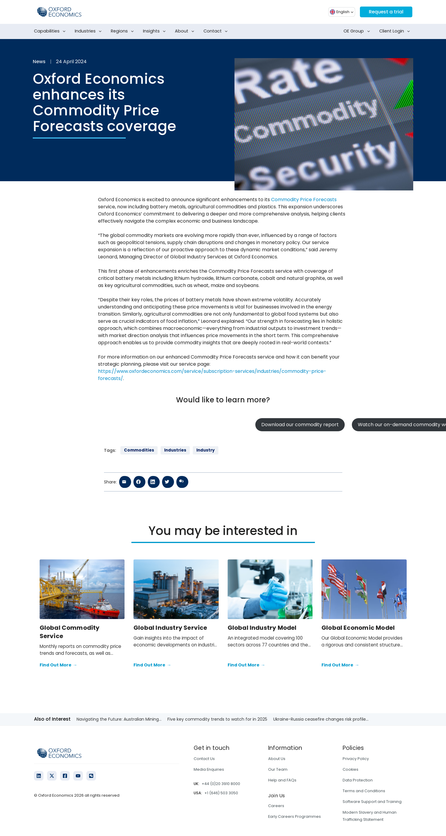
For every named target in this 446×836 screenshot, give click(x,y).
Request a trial (385, 11)
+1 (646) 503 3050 (221, 792)
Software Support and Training (372, 801)
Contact (216, 31)
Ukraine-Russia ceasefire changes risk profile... (321, 719)
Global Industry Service (170, 627)
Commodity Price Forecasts (304, 199)
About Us (276, 758)
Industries (89, 31)
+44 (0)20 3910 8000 (221, 783)
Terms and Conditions (364, 790)
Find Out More (58, 665)
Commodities (139, 450)
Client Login (395, 31)
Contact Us (204, 758)
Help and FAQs (282, 780)
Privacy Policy (356, 758)
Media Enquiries (209, 769)
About (186, 31)
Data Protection (358, 780)
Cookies (350, 769)
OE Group (358, 31)
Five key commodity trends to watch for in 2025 (217, 719)
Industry (205, 450)
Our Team (278, 769)
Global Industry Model (262, 627)
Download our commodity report (300, 424)
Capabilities (51, 31)
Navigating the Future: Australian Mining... (119, 719)
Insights (155, 31)
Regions (123, 31)
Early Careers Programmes (294, 816)
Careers (276, 805)
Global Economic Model (358, 627)
